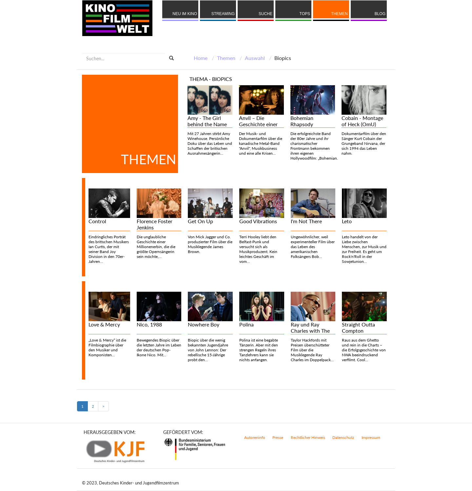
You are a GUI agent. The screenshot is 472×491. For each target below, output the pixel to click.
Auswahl (255, 58)
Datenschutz (343, 437)
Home (200, 58)
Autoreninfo (254, 437)
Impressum (371, 437)
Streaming (223, 13)
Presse (277, 437)
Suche (265, 13)
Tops (305, 13)
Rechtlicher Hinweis (308, 437)
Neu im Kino (184, 13)
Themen (339, 13)
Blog (380, 13)
